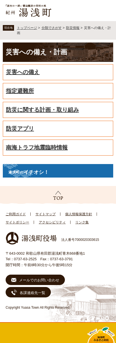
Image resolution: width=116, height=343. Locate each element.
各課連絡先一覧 (32, 293)
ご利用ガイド (16, 214)
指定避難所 (20, 91)
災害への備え (23, 72)
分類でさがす (52, 28)
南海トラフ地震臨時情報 (37, 147)
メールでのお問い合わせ (39, 280)
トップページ (27, 28)
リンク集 (82, 222)
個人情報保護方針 (78, 214)
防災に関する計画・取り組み (42, 110)
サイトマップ (45, 214)
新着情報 (43, 333)
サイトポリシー (17, 222)
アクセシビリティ (52, 222)
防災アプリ (20, 128)
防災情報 (72, 28)
